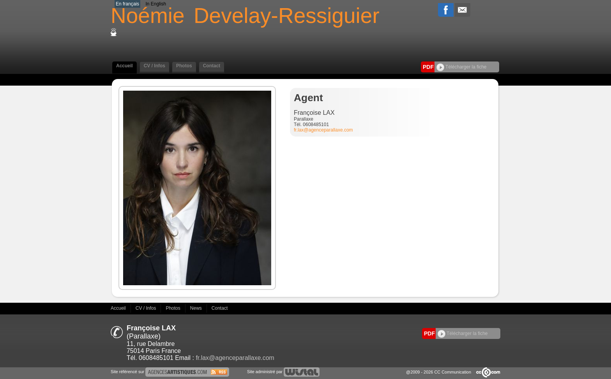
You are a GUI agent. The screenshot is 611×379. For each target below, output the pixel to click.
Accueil (124, 65)
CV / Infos (154, 65)
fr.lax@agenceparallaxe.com (323, 130)
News (196, 308)
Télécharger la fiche (461, 67)
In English (155, 4)
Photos (184, 65)
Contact (212, 65)
